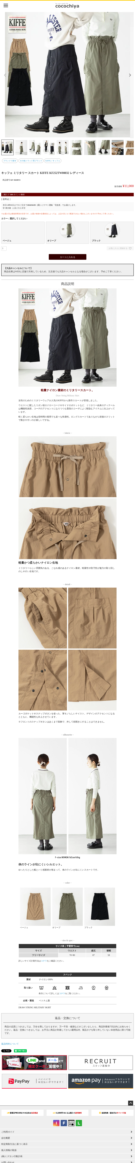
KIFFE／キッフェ (52, 161)
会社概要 (5, 1138)
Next (130, 75)
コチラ (44, 961)
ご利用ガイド (7, 1132)
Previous (5, 75)
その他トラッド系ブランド (31, 161)
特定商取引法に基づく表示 (14, 1144)
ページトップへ (130, 1103)
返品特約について (10, 1044)
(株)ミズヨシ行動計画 (11, 1156)
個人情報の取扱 (9, 1150)
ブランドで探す (9, 161)
